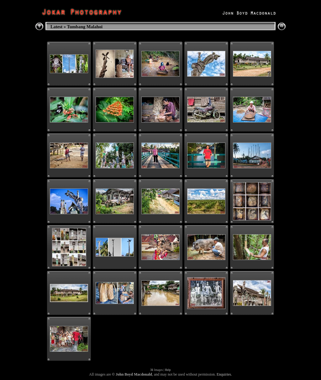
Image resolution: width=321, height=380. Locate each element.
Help (168, 370)
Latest (56, 26)
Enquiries (224, 374)
